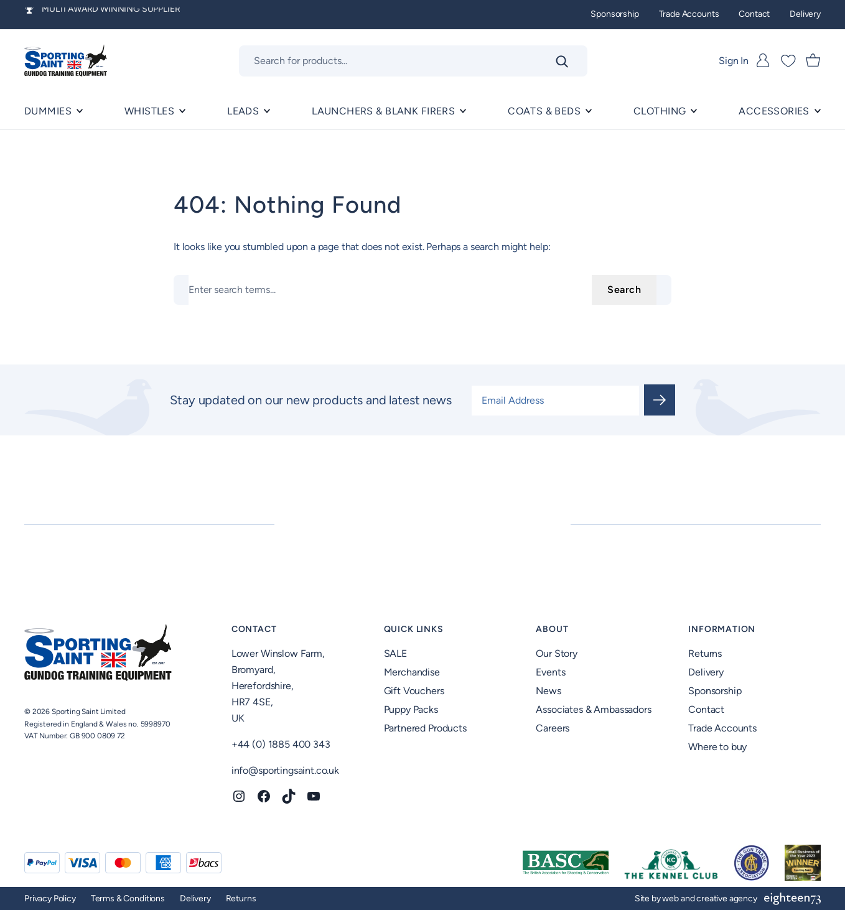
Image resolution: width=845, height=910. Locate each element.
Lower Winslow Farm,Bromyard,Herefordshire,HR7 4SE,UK (278, 686)
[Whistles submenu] (182, 111)
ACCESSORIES (774, 111)
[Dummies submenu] (80, 111)
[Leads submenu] (267, 111)
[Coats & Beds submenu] (589, 111)
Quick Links (414, 629)
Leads (243, 111)
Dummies (48, 111)
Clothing (659, 111)
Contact (254, 629)
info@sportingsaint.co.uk (285, 770)
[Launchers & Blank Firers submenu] (463, 111)
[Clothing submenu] (694, 111)
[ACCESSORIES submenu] (818, 111)
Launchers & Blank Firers (383, 111)
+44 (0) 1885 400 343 (280, 744)
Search (624, 289)
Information (721, 629)
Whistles (149, 111)
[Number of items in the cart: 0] (813, 60)
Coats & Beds (544, 111)
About (552, 629)
